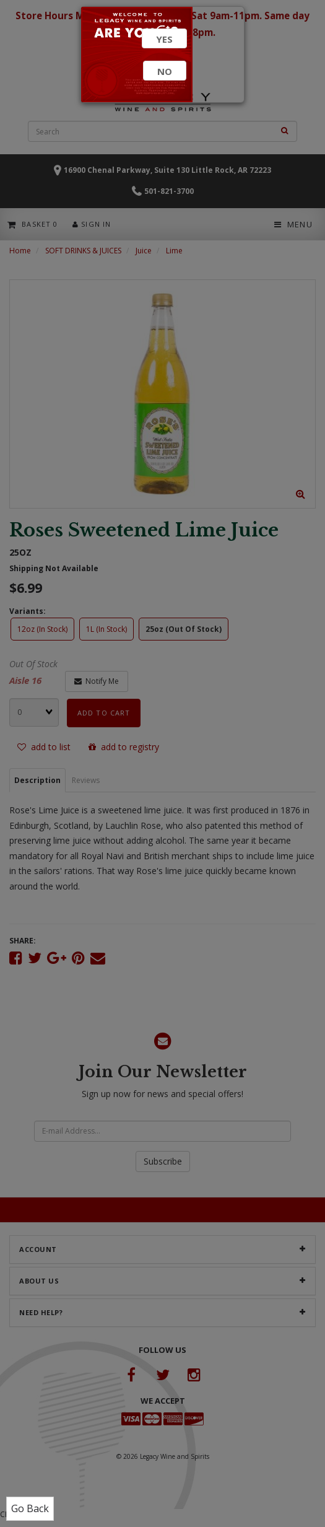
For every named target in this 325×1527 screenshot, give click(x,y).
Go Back (30, 1508)
